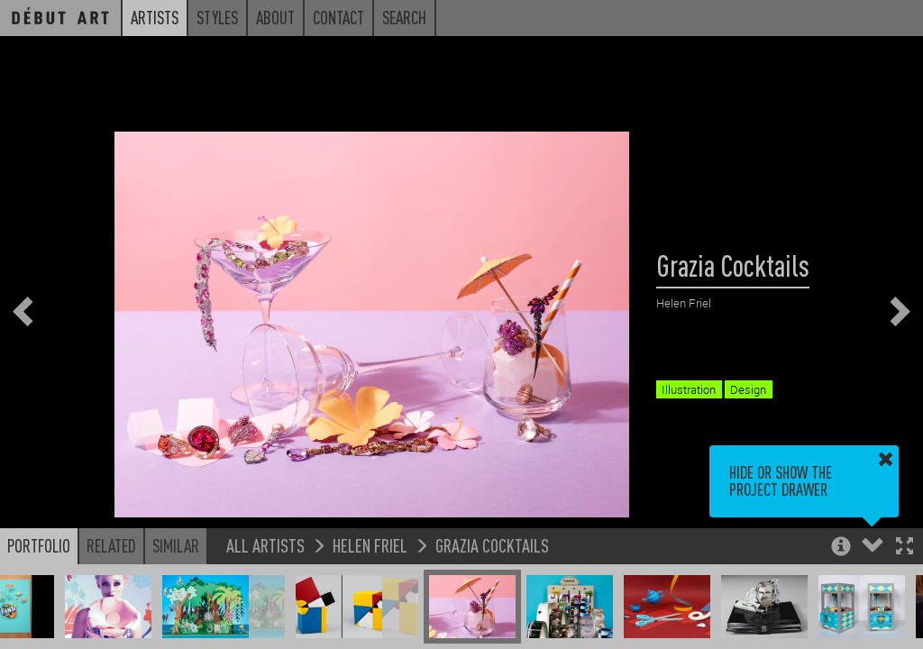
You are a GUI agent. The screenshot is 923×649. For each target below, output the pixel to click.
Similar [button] (175, 545)
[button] (904, 548)
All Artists (265, 545)
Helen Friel (370, 545)
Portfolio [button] (38, 545)
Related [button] (111, 545)
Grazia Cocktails (492, 545)
